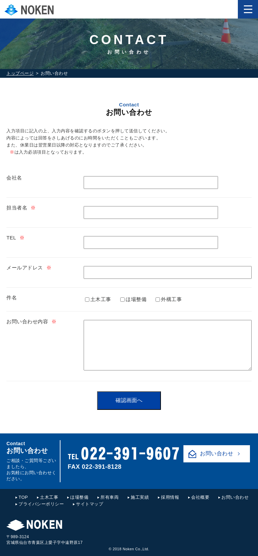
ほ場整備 (133, 299)
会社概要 (200, 497)
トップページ (20, 73)
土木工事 (98, 299)
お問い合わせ (216, 453)
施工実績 (140, 497)
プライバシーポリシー (41, 503)
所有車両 (109, 497)
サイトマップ (89, 503)
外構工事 (169, 299)
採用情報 (170, 497)
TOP (23, 497)
